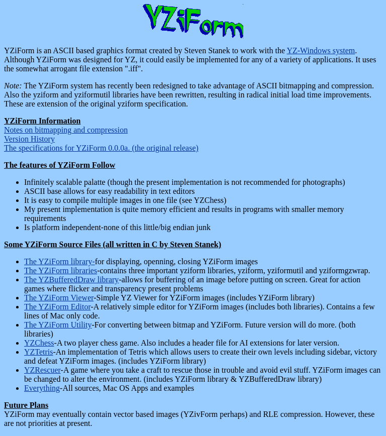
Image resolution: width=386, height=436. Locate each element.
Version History (29, 139)
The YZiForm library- (59, 261)
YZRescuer (42, 370)
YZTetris (38, 352)
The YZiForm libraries (60, 270)
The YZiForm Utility (58, 324)
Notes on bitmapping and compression (66, 130)
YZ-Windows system (320, 50)
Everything (42, 388)
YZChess (39, 343)
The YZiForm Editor (57, 306)
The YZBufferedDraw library (71, 279)
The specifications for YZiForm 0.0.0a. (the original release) (101, 148)
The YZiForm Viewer (58, 297)
